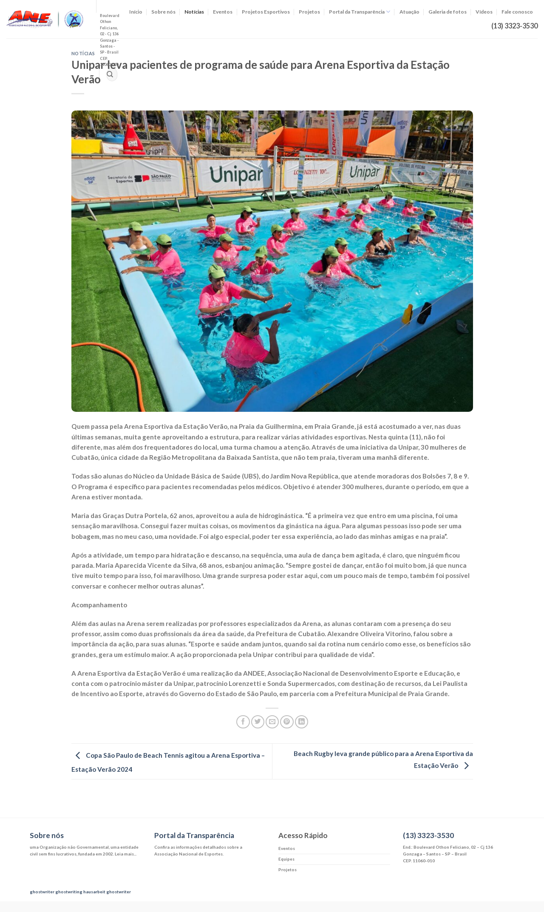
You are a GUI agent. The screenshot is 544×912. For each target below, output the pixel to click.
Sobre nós (163, 11)
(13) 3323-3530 (428, 835)
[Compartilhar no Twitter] (257, 721)
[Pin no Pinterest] (286, 721)
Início (135, 11)
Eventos (222, 11)
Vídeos (484, 11)
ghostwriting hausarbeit (80, 891)
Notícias (194, 11)
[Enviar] (110, 75)
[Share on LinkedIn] (301, 721)
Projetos (309, 11)
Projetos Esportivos (266, 11)
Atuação (409, 11)
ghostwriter (42, 891)
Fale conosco (517, 11)
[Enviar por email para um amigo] (272, 721)
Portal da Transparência (359, 12)
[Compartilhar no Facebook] (242, 721)
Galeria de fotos (447, 11)
